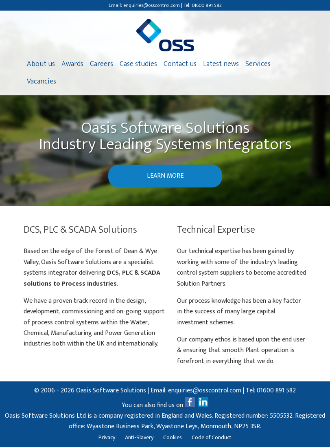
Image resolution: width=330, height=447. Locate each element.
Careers (101, 64)
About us (41, 64)
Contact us (180, 64)
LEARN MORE (165, 175)
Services (258, 64)
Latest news (221, 64)
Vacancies (41, 81)
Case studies (138, 64)
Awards (72, 64)
